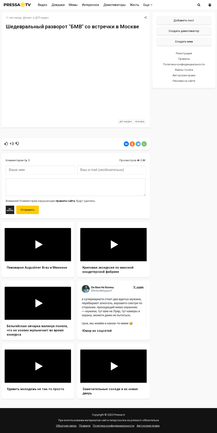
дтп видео (125, 121)
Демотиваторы (114, 5)
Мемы (73, 5)
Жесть (134, 5)
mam (28, 17)
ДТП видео (42, 17)
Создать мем (184, 41)
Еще (148, 5)
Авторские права (183, 75)
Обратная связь (66, 425)
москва (139, 121)
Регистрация (184, 53)
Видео (42, 5)
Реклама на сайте (184, 80)
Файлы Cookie (184, 69)
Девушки (58, 5)
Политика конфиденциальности (184, 64)
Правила (184, 58)
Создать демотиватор (184, 31)
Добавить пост (184, 20)
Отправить (28, 209)
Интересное (90, 5)
